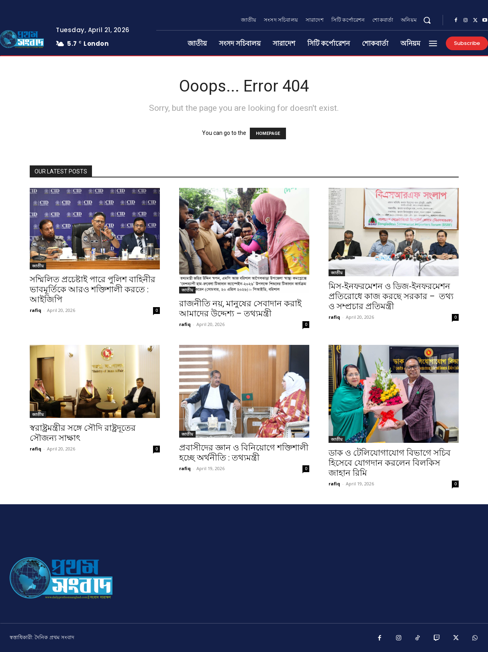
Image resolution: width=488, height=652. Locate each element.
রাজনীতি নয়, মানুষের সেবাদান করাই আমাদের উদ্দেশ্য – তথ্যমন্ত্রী (240, 308)
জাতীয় (38, 266)
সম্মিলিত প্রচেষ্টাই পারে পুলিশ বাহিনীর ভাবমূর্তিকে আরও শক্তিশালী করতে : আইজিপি (92, 289)
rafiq (35, 310)
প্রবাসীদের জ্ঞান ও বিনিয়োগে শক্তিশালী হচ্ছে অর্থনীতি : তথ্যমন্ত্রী (243, 453)
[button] (427, 20)
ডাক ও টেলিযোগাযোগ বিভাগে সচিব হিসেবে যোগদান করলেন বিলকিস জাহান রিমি (390, 463)
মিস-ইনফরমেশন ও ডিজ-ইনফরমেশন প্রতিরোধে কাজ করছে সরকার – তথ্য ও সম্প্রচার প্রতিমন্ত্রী (391, 296)
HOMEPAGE (268, 133)
